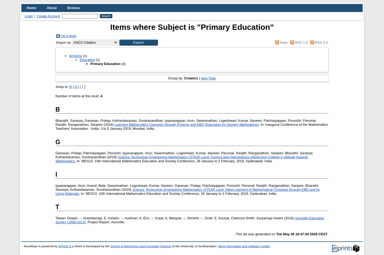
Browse (73, 8)
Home (31, 8)
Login (29, 16)
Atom (281, 42)
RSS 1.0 (298, 42)
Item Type (208, 78)
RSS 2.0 (318, 42)
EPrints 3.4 (65, 246)
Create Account (48, 16)
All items (75, 56)
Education (87, 60)
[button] (138, 42)
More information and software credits (244, 246)
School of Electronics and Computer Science (140, 246)
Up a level (68, 36)
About (52, 8)
